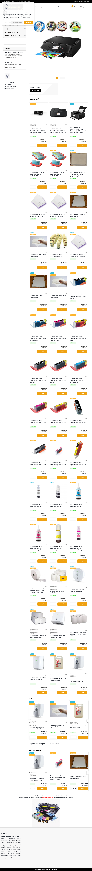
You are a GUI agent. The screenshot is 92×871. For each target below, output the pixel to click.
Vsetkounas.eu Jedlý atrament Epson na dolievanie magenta (36, 548)
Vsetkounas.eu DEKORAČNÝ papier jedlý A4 (78, 777)
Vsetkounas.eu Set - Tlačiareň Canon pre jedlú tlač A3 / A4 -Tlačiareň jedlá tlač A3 (38, 131)
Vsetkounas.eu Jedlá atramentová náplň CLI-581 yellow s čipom (78, 464)
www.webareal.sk (52, 869)
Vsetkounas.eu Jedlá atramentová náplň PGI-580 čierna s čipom (78, 422)
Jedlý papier (8, 29)
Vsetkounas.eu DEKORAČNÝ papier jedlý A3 (37, 296)
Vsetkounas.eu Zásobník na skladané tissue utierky (38, 678)
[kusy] (33, 788)
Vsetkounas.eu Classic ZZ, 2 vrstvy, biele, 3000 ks (38, 636)
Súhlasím (28, 22)
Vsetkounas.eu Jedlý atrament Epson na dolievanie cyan (76, 506)
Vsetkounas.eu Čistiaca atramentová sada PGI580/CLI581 (37, 174)
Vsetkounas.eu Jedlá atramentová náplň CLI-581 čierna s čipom (38, 464)
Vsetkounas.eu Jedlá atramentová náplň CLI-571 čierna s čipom (58, 380)
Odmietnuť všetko (17, 22)
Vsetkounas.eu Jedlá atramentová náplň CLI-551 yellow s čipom (78, 338)
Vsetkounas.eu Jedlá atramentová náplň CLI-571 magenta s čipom (38, 422)
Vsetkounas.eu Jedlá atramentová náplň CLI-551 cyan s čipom (38, 338)
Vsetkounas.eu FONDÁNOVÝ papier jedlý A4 (38, 255)
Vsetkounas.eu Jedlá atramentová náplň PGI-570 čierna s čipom (38, 380)
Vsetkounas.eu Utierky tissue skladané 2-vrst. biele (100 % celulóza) (78, 634)
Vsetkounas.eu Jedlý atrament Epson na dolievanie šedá (36, 506)
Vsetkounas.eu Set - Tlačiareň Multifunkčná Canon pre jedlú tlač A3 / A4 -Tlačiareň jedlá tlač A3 (78, 130)
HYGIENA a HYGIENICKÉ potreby (13, 36)
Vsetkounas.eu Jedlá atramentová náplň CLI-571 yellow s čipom (58, 422)
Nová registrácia (84, 1)
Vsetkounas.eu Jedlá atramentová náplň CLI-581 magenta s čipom (57, 777)
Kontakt (37, 13)
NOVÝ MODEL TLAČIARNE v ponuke (14, 52)
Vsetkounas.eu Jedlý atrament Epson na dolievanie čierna (56, 506)
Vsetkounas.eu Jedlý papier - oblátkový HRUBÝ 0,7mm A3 (78, 255)
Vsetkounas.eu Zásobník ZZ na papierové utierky (57, 636)
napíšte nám (10, 89)
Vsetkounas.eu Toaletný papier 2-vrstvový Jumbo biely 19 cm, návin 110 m (37, 590)
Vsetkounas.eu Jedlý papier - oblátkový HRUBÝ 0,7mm (38, 215)
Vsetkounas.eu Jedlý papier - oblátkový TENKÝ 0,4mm (58, 215)
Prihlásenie (75, 1)
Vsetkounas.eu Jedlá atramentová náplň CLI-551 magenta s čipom (58, 338)
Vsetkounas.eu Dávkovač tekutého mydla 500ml (37, 779)
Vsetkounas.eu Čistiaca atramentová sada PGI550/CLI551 (57, 174)
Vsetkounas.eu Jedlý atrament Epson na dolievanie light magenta (77, 548)
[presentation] (29, 772)
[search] (58, 7)
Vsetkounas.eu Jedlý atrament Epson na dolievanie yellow (56, 548)
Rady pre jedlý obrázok (11, 32)
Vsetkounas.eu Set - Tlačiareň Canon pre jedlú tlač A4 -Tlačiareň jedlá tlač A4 (58, 131)
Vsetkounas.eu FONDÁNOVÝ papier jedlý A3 (58, 296)
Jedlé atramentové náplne (12, 25)
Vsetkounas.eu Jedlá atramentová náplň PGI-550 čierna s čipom (78, 296)
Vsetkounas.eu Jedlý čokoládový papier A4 (56, 255)
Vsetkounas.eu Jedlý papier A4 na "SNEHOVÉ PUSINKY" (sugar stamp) (78, 174)
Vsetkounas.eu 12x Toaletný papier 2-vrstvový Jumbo (58, 592)
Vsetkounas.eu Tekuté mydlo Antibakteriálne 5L (58, 679)
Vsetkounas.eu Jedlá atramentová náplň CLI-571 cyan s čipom (78, 380)
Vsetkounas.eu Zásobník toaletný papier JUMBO (77, 590)
